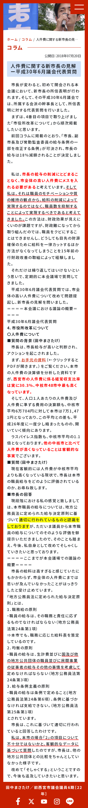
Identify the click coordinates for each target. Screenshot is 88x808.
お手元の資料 (33, 360)
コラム (27, 39)
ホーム (12, 39)
